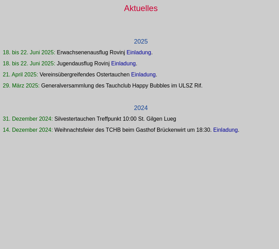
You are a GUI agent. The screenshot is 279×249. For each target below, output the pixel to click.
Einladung (138, 52)
